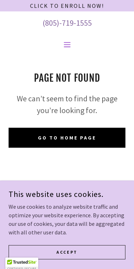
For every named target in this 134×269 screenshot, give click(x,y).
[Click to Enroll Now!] (67, 5)
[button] (67, 44)
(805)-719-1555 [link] (67, 23)
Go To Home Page (67, 137)
